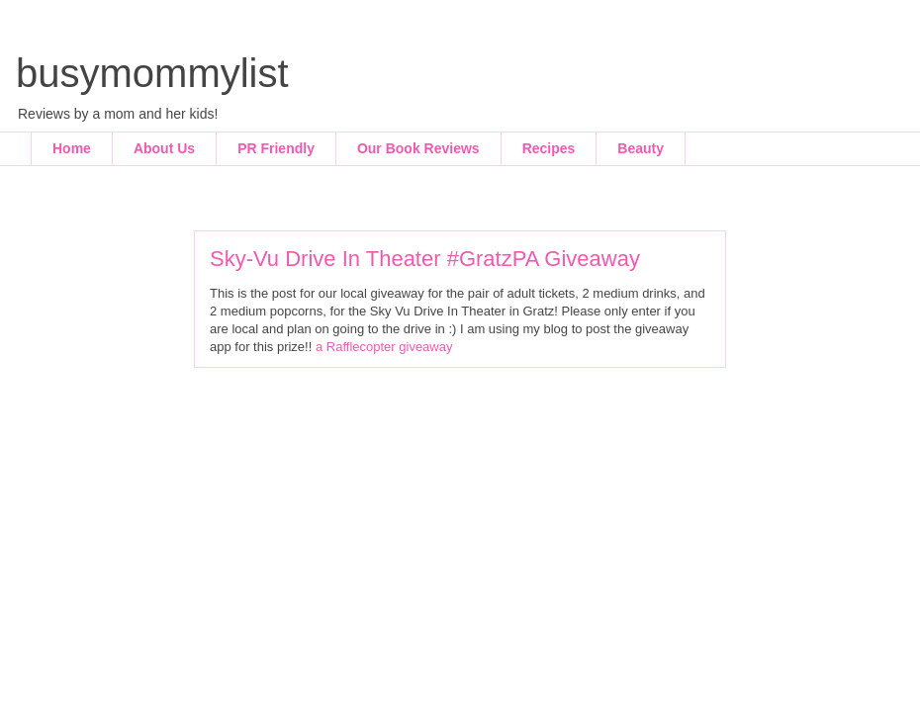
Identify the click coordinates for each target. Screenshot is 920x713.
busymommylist (152, 73)
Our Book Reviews (418, 148)
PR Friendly (276, 148)
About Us (164, 148)
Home (71, 148)
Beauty (640, 148)
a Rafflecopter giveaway (384, 346)
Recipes (549, 148)
